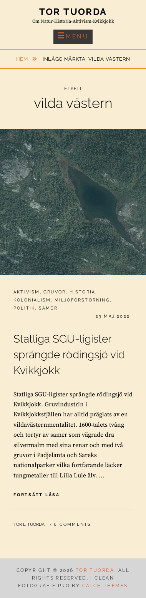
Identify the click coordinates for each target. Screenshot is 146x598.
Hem (23, 59)
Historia (83, 292)
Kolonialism (32, 300)
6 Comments (72, 524)
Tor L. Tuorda (29, 524)
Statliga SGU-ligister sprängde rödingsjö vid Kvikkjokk (69, 355)
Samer (48, 308)
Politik (24, 308)
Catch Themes (105, 585)
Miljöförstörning (82, 300)
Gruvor (54, 292)
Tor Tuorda (73, 11)
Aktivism (26, 292)
